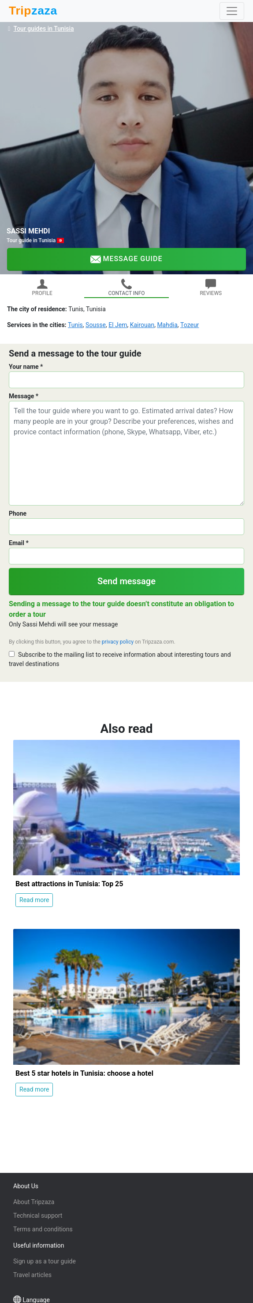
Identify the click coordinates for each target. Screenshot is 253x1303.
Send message (126, 581)
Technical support (37, 1215)
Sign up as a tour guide (44, 1261)
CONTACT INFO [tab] (126, 287)
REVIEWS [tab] (211, 287)
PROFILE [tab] (42, 287)
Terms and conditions (43, 1229)
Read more (34, 899)
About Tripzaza (33, 1201)
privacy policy (118, 642)
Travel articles (32, 1274)
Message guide (126, 259)
